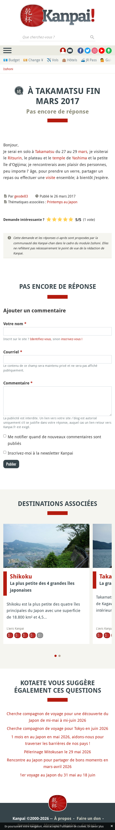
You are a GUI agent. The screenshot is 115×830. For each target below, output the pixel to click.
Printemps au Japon (62, 202)
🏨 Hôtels (69, 60)
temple (58, 157)
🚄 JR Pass (89, 60)
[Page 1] (55, 656)
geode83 (21, 196)
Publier (11, 464)
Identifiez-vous (40, 339)
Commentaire (18, 383)
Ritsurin (15, 157)
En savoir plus (95, 826)
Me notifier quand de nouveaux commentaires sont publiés (54, 440)
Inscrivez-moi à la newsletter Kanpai (40, 453)
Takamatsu (44, 151)
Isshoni (8, 69)
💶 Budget (11, 60)
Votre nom (14, 323)
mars (82, 151)
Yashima (79, 157)
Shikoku (21, 576)
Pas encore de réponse (57, 111)
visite (50, 177)
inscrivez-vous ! (71, 339)
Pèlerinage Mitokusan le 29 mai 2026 (57, 751)
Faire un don (89, 818)
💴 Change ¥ (33, 60)
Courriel (12, 352)
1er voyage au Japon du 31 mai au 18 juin (57, 775)
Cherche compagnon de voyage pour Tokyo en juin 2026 (57, 728)
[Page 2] (59, 656)
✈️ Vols (52, 60)
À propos (62, 818)
